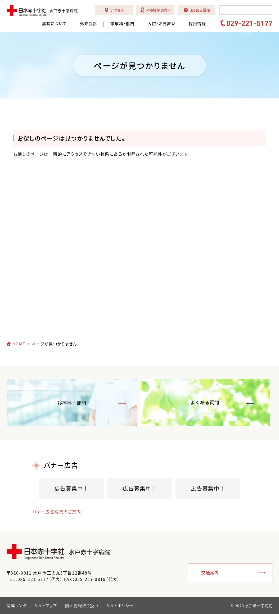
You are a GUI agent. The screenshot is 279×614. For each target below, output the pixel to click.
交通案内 (210, 572)
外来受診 (88, 23)
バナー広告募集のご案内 (56, 511)
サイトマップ (45, 605)
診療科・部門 (122, 23)
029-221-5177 (249, 23)
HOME (18, 344)
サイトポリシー (119, 605)
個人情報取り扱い (81, 605)
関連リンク (16, 605)
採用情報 (197, 23)
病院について (54, 23)
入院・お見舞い (162, 23)
